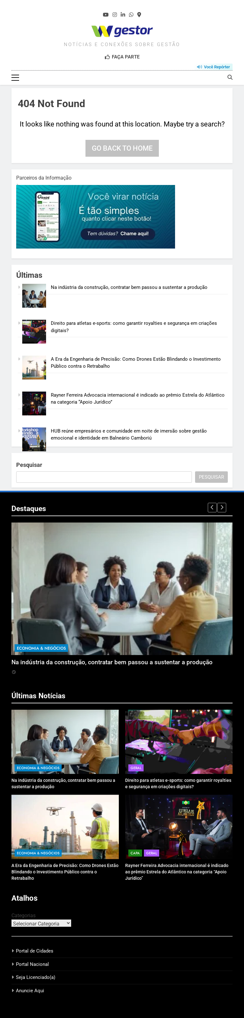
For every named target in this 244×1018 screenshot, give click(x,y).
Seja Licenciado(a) (35, 977)
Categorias (23, 915)
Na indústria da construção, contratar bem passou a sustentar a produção (129, 287)
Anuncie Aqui (30, 991)
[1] (95, 247)
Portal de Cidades (34, 951)
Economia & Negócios (41, 648)
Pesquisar (29, 464)
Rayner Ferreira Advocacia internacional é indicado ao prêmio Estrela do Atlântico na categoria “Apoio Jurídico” (176, 872)
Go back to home (122, 148)
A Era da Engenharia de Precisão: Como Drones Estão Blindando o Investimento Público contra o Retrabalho (65, 872)
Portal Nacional (32, 964)
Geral (136, 767)
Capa (135, 853)
